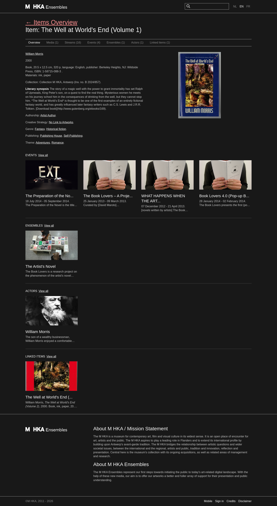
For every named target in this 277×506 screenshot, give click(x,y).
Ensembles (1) (116, 42)
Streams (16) (73, 42)
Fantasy (40, 129)
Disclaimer (245, 501)
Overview (34, 42)
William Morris (34, 53)
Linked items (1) (160, 42)
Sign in (219, 501)
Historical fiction (56, 129)
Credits (231, 501)
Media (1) (52, 42)
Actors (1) (137, 42)
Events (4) (93, 42)
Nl (235, 6)
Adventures (43, 142)
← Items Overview (51, 22)
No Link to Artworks (61, 122)
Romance (58, 142)
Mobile (208, 501)
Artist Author (48, 115)
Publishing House (51, 135)
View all (43, 155)
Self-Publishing (73, 135)
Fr (248, 6)
